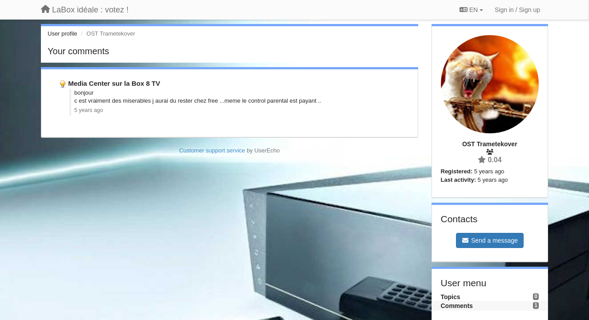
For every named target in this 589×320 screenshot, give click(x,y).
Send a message (490, 240)
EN (471, 9)
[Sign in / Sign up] (517, 9)
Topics (450, 296)
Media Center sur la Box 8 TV (114, 83)
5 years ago (88, 110)
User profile (62, 33)
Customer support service (212, 150)
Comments (457, 305)
